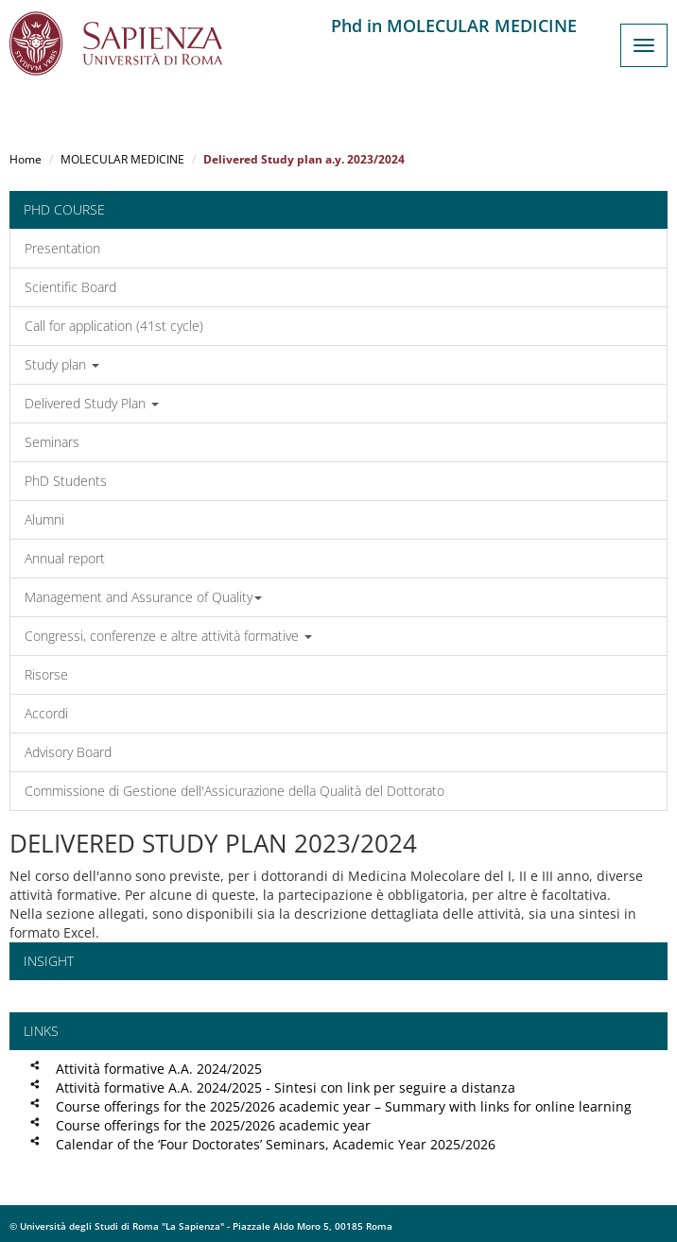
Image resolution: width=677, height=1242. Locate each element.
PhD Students (66, 481)
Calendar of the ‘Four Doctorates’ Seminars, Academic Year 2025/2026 (275, 1144)
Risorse (46, 674)
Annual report (65, 558)
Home (25, 159)
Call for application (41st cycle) (114, 326)
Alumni (44, 519)
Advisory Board (68, 752)
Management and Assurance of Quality (143, 597)
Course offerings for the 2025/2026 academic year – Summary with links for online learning (344, 1106)
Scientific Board (70, 287)
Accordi (46, 713)
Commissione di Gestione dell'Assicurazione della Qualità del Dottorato (234, 791)
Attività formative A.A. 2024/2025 (159, 1069)
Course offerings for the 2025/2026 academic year (213, 1125)
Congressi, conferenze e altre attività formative (168, 636)
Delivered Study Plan (92, 403)
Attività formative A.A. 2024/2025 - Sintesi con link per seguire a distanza (285, 1087)
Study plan (62, 364)
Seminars (52, 442)
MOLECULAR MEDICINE (122, 159)
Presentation (62, 248)
